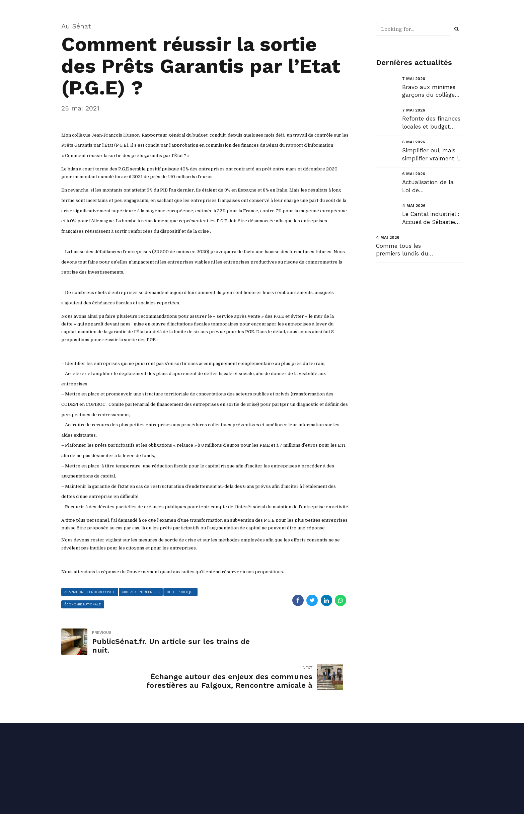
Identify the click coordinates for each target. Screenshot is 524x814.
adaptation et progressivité (96, 592)
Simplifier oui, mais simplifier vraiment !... (432, 154)
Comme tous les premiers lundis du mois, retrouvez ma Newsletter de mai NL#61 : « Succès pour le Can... (403, 250)
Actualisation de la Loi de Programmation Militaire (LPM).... (428, 187)
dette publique (81, 606)
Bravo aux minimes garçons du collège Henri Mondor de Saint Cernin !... (428, 91)
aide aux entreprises (158, 592)
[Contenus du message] (205, 353)
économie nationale (128, 606)
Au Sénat (76, 26)
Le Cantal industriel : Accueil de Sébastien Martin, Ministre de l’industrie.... (430, 218)
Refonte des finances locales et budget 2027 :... (431, 123)
